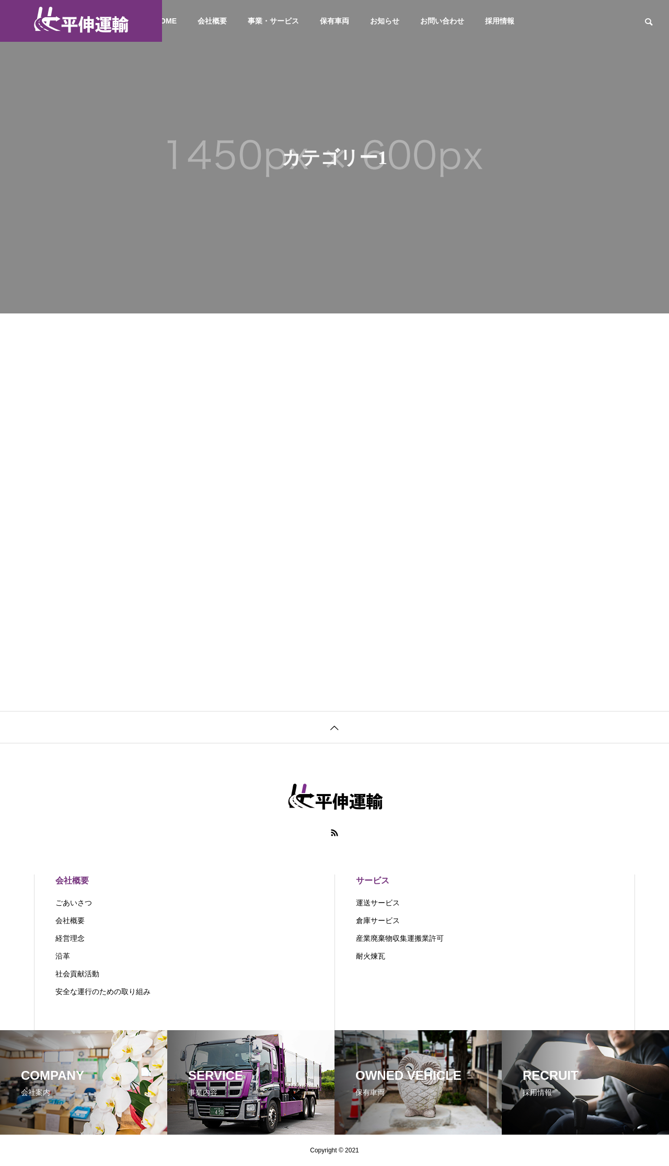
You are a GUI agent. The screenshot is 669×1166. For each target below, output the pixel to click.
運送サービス (378, 903)
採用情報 (499, 21)
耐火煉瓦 (370, 956)
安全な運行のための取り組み (103, 991)
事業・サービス (273, 21)
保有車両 (334, 21)
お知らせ (384, 21)
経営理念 (70, 938)
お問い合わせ (442, 21)
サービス (372, 880)
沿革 (62, 956)
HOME (166, 21)
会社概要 (212, 21)
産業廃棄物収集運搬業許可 (400, 938)
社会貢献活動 (77, 974)
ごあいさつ (73, 903)
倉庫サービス (378, 920)
